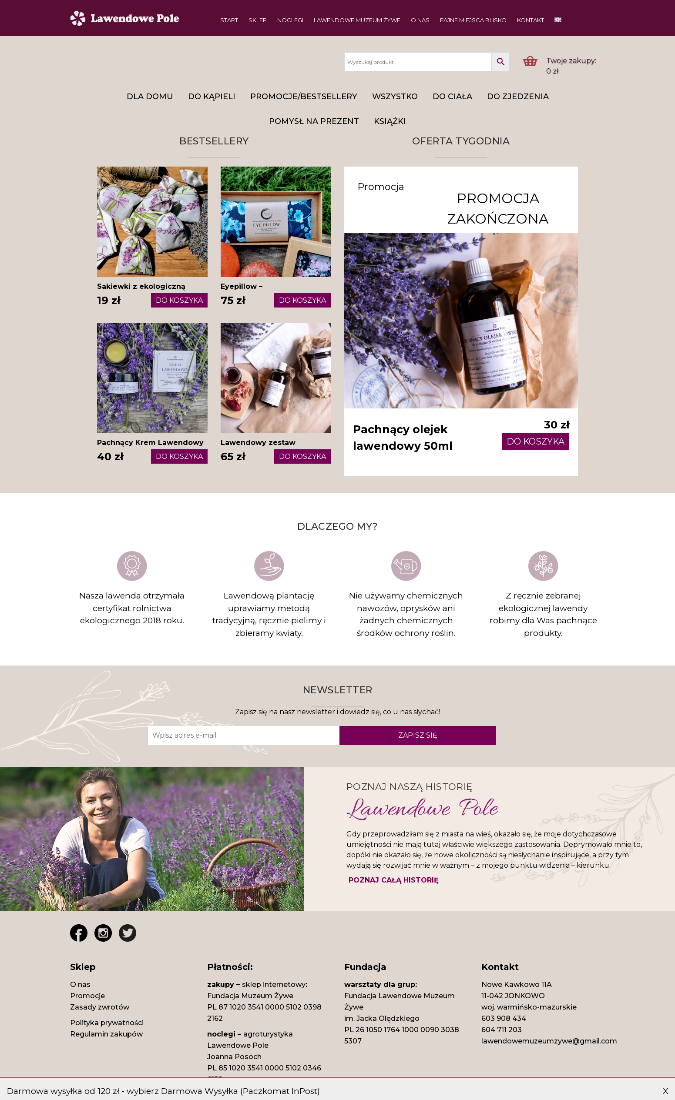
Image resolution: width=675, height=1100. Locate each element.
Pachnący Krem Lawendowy (150, 442)
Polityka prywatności (107, 1024)
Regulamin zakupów (106, 1035)
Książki (390, 121)
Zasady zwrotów (99, 1008)
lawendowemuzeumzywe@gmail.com (549, 1042)
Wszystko (395, 96)
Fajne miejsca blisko (473, 20)
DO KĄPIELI (211, 96)
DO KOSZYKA (179, 300)
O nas (420, 20)
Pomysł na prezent (314, 121)
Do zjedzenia (518, 96)
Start (229, 20)
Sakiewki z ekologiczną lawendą (141, 291)
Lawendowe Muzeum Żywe (357, 20)
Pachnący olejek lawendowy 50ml (403, 438)
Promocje (87, 997)
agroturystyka (268, 1035)
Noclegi (290, 20)
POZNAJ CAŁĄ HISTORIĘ (394, 881)
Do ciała (452, 96)
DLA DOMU (150, 96)
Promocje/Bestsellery (303, 96)
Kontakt (530, 20)
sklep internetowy (274, 986)
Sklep (258, 20)
